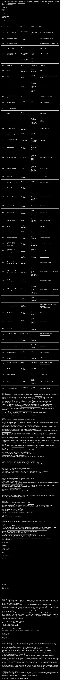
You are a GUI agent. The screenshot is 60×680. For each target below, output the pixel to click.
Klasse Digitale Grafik (32, 400)
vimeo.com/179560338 (45, 364)
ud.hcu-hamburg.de (44, 357)
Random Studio (16, 469)
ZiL (9, 455)
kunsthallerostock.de (44, 352)
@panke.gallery (23, 506)
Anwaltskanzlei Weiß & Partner (24, 678)
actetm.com (42, 226)
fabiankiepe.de (43, 113)
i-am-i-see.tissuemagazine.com (47, 381)
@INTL (39, 429)
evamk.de (42, 70)
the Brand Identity (5, 525)
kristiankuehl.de (43, 176)
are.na (41, 107)
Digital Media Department (36, 398)
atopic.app (42, 65)
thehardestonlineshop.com (46, 333)
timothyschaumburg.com (45, 388)
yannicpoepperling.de (44, 256)
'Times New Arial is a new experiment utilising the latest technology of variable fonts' (26, 535)
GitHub (3, 8)
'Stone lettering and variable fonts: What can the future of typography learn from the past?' (27, 529)
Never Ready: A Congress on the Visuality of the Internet (29, 430)
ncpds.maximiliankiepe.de (45, 262)
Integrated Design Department (25, 451)
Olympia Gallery (19, 509)
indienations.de (43, 299)
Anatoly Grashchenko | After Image (22, 423)
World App (18, 508)
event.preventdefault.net (45, 220)
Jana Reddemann (21, 2)
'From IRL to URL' (10, 404)
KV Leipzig (28, 412)
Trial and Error (31, 503)
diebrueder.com (43, 312)
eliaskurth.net (43, 232)
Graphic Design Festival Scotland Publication (22, 490)
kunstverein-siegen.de (45, 134)
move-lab (4, 558)
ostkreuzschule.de (44, 53)
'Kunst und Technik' (11, 527)
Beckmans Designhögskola (18, 426)
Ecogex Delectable (6, 549)
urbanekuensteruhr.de (45, 168)
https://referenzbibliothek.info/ (47, 32)
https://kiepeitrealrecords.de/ (46, 38)
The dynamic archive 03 (16, 479)
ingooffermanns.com (44, 374)
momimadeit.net (43, 212)
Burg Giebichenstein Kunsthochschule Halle (30, 406)
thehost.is (42, 120)
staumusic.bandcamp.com (46, 96)
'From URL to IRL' (10, 405)
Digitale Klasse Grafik (32, 397)
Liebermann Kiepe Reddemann (46, 1)
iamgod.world (43, 346)
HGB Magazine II (33, 486)
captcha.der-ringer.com (45, 368)
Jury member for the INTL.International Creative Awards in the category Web (21, 461)
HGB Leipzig (22, 412)
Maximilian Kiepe (5, 1)
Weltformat (25, 425)
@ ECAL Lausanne (13, 394)
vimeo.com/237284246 (45, 334)
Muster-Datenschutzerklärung (8, 678)
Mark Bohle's (41, 482)
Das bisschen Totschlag (17, 483)
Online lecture (7, 445)
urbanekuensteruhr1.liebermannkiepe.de (49, 289)
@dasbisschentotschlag (22, 429)
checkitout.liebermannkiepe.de (47, 243)
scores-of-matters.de (44, 187)
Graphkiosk (14, 449)
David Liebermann (12, 2)
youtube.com (43, 140)
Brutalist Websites (6, 548)
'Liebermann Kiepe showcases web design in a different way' (20, 536)
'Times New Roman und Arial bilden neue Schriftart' (16, 532)
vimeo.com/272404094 (45, 307)
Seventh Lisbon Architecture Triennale (21, 502)
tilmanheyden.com (44, 48)
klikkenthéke (4, 550)
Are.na (3, 10)
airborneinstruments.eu (45, 237)
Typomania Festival (13, 456)
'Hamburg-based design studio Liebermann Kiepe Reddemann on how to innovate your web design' (29, 528)
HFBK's (26, 400)
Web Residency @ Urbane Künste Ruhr (12, 516)
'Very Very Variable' (9, 408)
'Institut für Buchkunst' (27, 411)
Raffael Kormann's (50, 482)
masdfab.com (43, 182)
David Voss (35, 402)
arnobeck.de (43, 328)
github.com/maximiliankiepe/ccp (47, 362)
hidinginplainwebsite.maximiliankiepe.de (49, 43)
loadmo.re (4, 544)
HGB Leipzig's (18, 411)
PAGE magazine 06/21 (16, 481)
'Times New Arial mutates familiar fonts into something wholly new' (21, 534)
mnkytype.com (43, 60)
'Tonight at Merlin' (6, 483)
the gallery (4, 552)
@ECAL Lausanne (12, 419)
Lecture (6, 437)
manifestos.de (43, 321)
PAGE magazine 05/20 (15, 489)
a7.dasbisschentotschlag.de (46, 250)
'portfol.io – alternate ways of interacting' (29, 394)
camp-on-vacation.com (45, 102)
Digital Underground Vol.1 (15, 488)
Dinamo (43, 408)
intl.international (38, 395)
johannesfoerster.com (45, 128)
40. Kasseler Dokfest (25, 505)
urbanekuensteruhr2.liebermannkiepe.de (49, 271)
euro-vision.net (43, 147)
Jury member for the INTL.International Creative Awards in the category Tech (21, 462)
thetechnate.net (43, 87)
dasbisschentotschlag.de (45, 280)
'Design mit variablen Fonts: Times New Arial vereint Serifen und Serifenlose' (20, 531)
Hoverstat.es (4, 546)
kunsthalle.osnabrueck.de (45, 196)
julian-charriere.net (44, 339)
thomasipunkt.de (43, 205)
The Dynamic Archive (6, 556)
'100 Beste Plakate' (41, 485)
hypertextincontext (8, 4)
